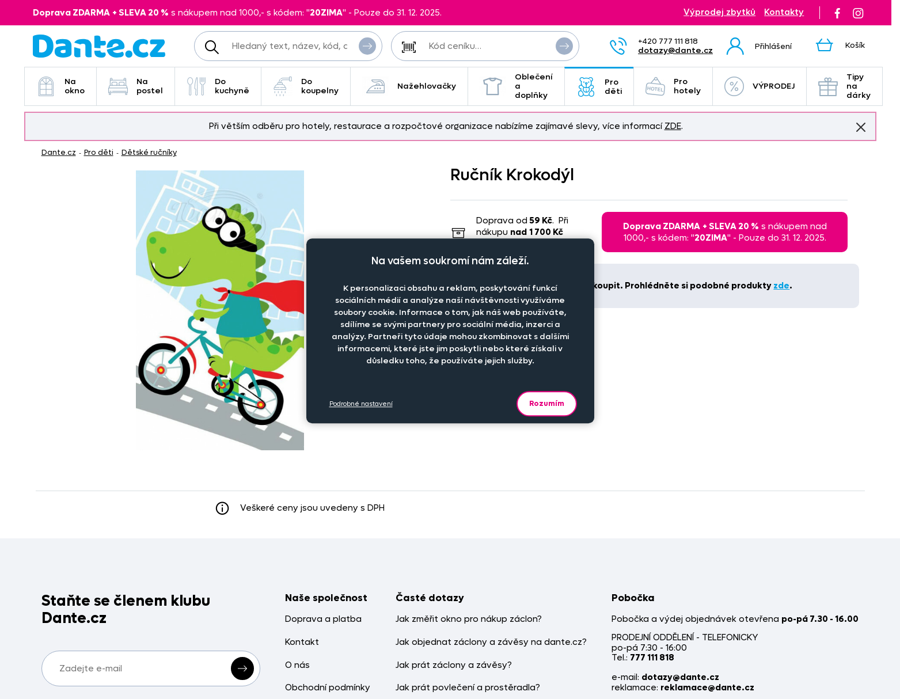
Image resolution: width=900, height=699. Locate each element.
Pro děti (599, 87)
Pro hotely (673, 86)
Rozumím (546, 403)
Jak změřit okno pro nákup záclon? (469, 619)
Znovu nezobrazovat (860, 126)
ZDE (672, 126)
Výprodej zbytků (719, 12)
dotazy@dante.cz (675, 50)
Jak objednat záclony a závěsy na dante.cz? (491, 642)
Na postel (135, 86)
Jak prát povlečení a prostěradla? (468, 688)
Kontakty (784, 12)
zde (781, 285)
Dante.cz (58, 152)
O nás (297, 665)
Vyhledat (367, 45)
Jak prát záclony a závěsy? (454, 665)
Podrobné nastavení (361, 404)
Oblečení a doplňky (516, 86)
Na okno (60, 86)
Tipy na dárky (844, 86)
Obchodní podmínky (327, 688)
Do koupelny (306, 86)
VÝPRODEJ (759, 86)
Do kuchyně (218, 86)
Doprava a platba (323, 619)
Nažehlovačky (409, 86)
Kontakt (302, 642)
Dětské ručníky (149, 152)
